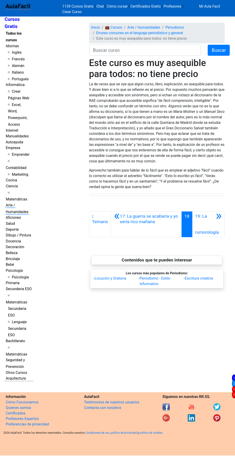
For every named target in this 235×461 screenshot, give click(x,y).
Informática (15, 85)
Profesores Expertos (22, 419)
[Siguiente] (208, 224)
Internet (12, 130)
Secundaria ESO (19, 289)
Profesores (172, 6)
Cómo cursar (117, 6)
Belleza (11, 253)
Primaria (13, 283)
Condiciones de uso (98, 432)
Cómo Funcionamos (22, 402)
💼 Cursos (113, 27)
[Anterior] (146, 224)
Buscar (219, 50)
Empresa (13, 148)
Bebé (10, 264)
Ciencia (12, 186)
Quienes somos (18, 407)
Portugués (20, 79)
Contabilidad (16, 168)
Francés (18, 59)
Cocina (11, 180)
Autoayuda (14, 142)
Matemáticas (16, 199)
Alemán (18, 66)
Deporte (12, 229)
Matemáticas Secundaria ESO (16, 309)
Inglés (17, 52)
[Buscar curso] (145, 50)
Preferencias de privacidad (27, 424)
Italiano (18, 72)
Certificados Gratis (145, 6)
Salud (10, 223)
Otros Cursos (16, 372)
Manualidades (17, 136)
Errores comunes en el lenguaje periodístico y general (139, 33)
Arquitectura (16, 378)
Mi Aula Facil (209, 6)
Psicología (14, 270)
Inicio (95, 27)
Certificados (15, 413)
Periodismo (174, 27)
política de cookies (151, 432)
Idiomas (12, 46)
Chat (100, 6)
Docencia (13, 241)
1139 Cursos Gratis (78, 6)
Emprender (21, 154)
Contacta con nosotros (102, 407)
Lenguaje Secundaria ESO (17, 328)
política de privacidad (124, 432)
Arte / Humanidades (143, 27)
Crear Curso (72, 12)
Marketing (20, 174)
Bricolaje (13, 259)
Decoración (15, 247)
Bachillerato (15, 341)
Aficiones (13, 217)
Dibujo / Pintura (18, 235)
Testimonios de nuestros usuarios (111, 402)
